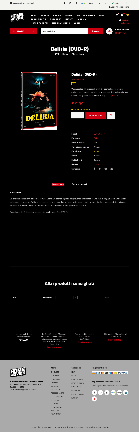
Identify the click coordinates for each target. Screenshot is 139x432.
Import (69, 19)
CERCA (96, 31)
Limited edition (86, 15)
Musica (82, 19)
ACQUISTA (95, 115)
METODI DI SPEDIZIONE (55, 387)
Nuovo (96, 151)
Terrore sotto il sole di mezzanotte (84, 336)
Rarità (69, 15)
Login (112, 7)
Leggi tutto (113, 95)
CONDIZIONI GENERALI (55, 381)
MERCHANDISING (77, 383)
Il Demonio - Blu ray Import (115, 335)
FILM (73, 372)
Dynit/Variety (99, 134)
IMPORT (74, 398)
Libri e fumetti (39, 23)
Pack (102, 15)
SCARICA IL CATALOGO (55, 402)
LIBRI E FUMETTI (77, 379)
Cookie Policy (101, 427)
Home (34, 15)
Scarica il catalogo (124, 21)
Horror (96, 164)
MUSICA (74, 375)
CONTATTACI (120, 33)
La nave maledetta (23, 335)
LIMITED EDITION (77, 394)
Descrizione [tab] (58, 184)
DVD (57, 53)
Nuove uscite (38, 19)
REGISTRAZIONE (57, 396)
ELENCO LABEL (56, 407)
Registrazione (123, 7)
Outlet (45, 15)
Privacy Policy (90, 427)
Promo (57, 15)
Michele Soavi (78, 79)
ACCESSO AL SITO (57, 393)
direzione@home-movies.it (22, 3)
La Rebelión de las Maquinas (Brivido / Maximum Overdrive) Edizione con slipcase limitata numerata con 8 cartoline (54, 338)
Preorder (55, 19)
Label (77, 23)
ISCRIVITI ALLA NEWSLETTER (56, 412)
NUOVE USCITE (77, 386)
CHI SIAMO (55, 372)
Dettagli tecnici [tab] (79, 184)
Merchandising (61, 23)
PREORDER (75, 390)
